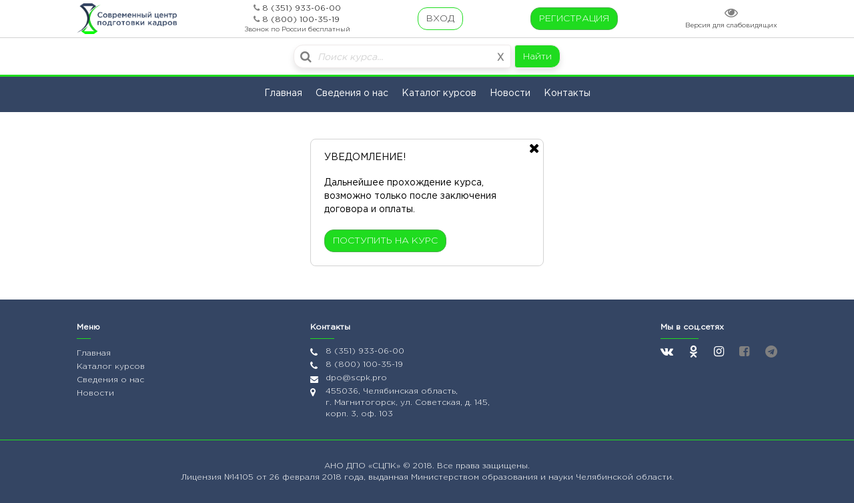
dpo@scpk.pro (356, 378)
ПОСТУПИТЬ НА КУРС (385, 241)
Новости (510, 93)
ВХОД (440, 19)
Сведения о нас (352, 93)
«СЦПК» (385, 466)
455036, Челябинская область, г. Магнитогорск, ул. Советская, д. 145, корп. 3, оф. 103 (408, 403)
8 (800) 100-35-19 (301, 19)
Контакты (567, 93)
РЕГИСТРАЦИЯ (574, 19)
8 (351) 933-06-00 (301, 8)
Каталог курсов (439, 93)
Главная (283, 93)
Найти (537, 57)
